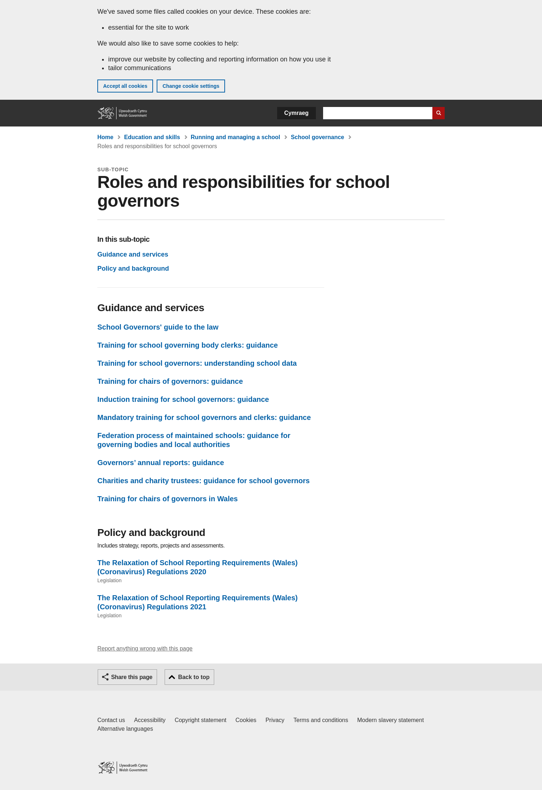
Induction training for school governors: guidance (183, 399)
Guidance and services (132, 254)
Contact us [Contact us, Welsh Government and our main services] (111, 720)
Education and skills (152, 137)
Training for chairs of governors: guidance (170, 381)
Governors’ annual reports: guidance (160, 463)
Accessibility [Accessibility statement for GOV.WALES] (149, 720)
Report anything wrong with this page (144, 648)
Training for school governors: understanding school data (197, 363)
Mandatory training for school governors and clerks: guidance (204, 417)
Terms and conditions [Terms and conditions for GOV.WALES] (320, 720)
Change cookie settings (190, 86)
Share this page (131, 677)
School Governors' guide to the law (158, 327)
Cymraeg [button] (296, 113)
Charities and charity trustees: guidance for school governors (203, 481)
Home (105, 137)
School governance (317, 137)
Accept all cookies (125, 86)
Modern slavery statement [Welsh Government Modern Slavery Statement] (390, 720)
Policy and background (133, 268)
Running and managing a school (235, 137)
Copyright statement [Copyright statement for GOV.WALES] (200, 720)
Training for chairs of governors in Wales (167, 499)
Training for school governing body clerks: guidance (187, 345)
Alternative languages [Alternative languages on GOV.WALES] (125, 729)
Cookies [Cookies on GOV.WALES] (246, 720)
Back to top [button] (193, 677)
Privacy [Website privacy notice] (275, 720)
